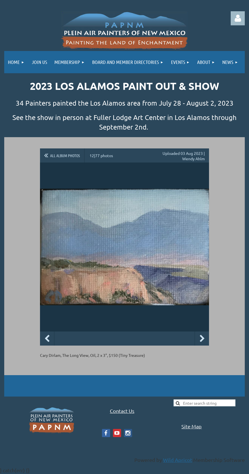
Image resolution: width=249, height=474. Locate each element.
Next (202, 338)
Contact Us (122, 411)
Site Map (191, 426)
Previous (47, 338)
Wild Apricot (177, 460)
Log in (238, 18)
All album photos (65, 155)
